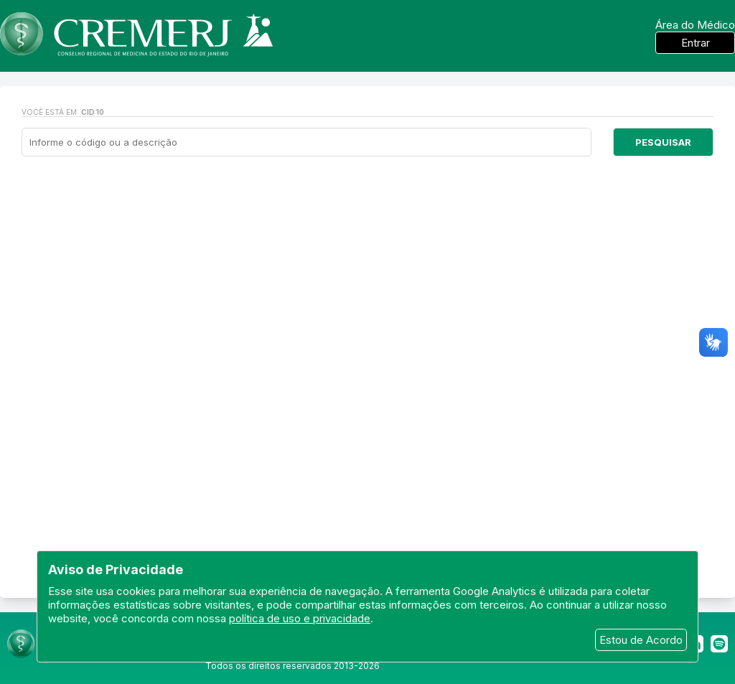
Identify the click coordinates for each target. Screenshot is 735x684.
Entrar (695, 43)
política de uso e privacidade (299, 618)
